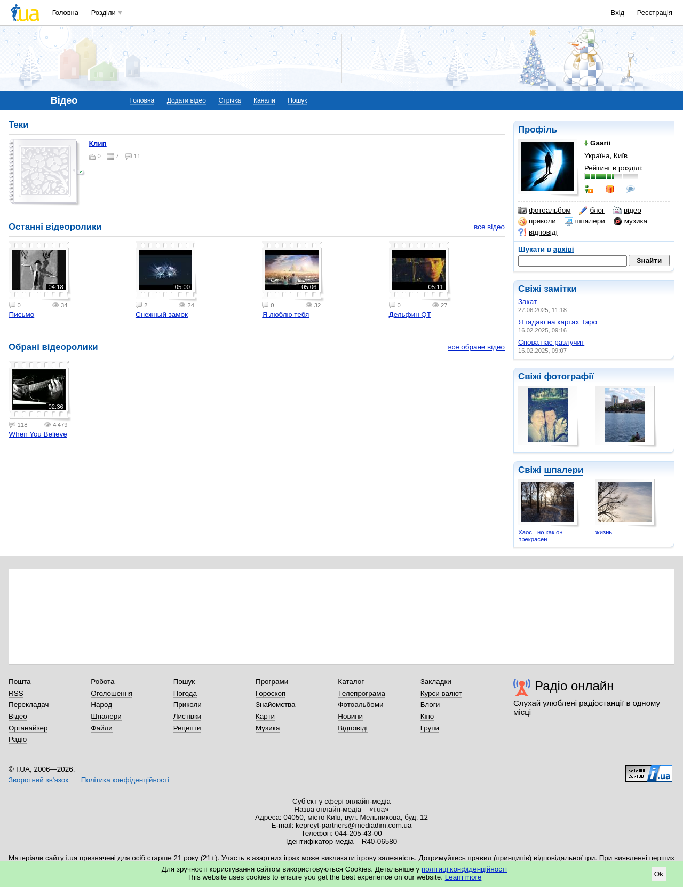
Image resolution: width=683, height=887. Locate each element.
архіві (563, 249)
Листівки (187, 716)
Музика (268, 728)
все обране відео (476, 347)
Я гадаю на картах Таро (557, 322)
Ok (658, 874)
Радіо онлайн (574, 686)
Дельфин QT (410, 314)
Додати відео (186, 100)
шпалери (585, 221)
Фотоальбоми (360, 705)
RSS (16, 693)
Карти (265, 716)
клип (98, 143)
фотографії (568, 376)
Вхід (618, 13)
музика (630, 221)
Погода (185, 693)
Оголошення (111, 693)
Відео (18, 716)
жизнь (603, 532)
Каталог (351, 682)
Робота (102, 682)
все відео (489, 227)
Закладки (435, 682)
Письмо (22, 314)
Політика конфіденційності (125, 780)
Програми (272, 682)
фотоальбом (544, 210)
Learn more (463, 877)
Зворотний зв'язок (38, 780)
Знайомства (276, 705)
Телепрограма (361, 693)
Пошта (19, 682)
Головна (65, 13)
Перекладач (29, 705)
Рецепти (187, 728)
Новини (350, 716)
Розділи (103, 13)
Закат (527, 302)
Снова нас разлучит (551, 342)
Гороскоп (270, 693)
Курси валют (441, 693)
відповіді (538, 232)
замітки (560, 289)
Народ (101, 705)
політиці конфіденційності (464, 869)
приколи (537, 221)
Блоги (430, 705)
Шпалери (106, 716)
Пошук (297, 100)
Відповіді (353, 728)
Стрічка (229, 100)
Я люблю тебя (285, 314)
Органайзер (28, 728)
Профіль (537, 130)
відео (627, 210)
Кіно (427, 716)
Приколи (187, 705)
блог (591, 210)
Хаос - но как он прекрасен (540, 535)
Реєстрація (654, 13)
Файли (102, 728)
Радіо (18, 739)
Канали (264, 100)
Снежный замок (162, 314)
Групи (429, 728)
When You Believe (38, 434)
